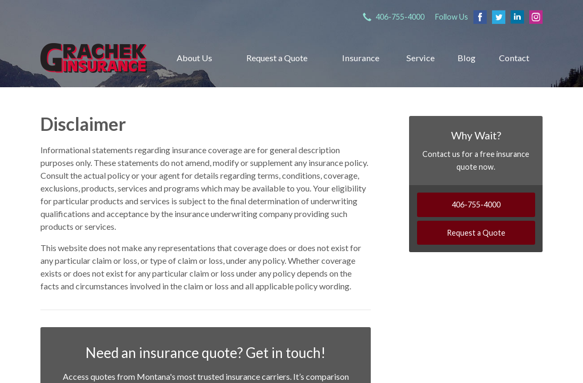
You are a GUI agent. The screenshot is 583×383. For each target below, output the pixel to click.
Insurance (360, 58)
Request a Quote (276, 58)
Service (420, 58)
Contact (514, 58)
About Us (194, 58)
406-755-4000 (476, 204)
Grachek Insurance (93, 58)
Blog (466, 58)
